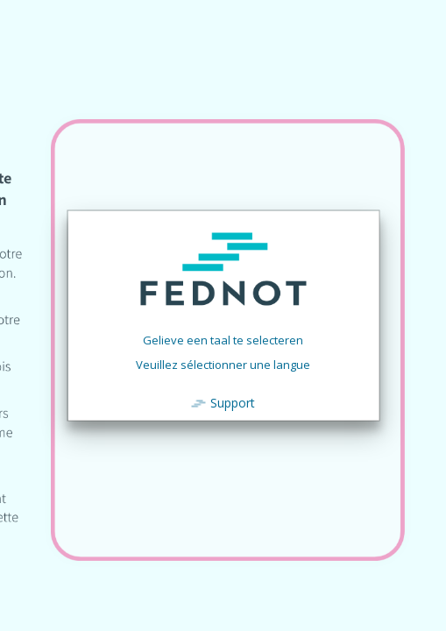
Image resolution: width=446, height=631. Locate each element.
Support (232, 402)
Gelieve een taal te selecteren (223, 340)
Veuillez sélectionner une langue (223, 364)
